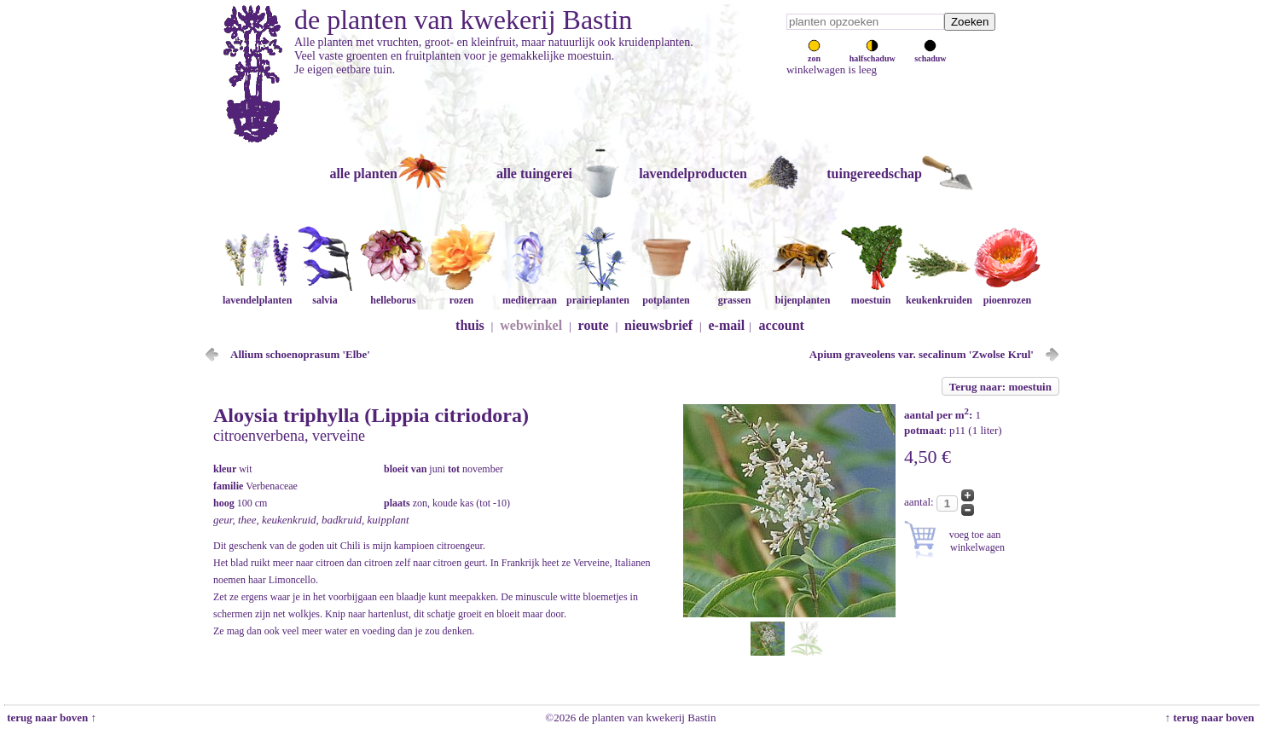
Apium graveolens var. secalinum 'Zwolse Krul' (921, 354)
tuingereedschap (874, 173)
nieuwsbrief (658, 325)
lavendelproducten (693, 173)
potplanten (666, 293)
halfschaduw (872, 53)
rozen (461, 293)
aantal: (920, 501)
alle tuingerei (534, 173)
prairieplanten (598, 293)
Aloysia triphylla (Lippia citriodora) (371, 415)
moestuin (871, 293)
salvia (325, 293)
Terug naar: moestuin (1000, 386)
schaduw (930, 53)
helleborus (393, 293)
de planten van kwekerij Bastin (463, 19)
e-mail (727, 325)
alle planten (363, 173)
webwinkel (531, 325)
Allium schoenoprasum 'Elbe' (300, 354)
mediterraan (529, 293)
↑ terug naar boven (1212, 717)
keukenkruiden (939, 293)
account (781, 325)
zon (814, 53)
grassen (734, 293)
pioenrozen (1007, 293)
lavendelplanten (257, 293)
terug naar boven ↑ (50, 717)
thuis (469, 325)
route (593, 325)
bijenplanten (802, 293)
